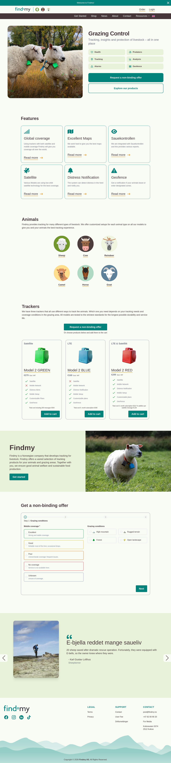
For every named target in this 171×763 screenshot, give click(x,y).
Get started (19, 477)
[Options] (153, 16)
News (104, 16)
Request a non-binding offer (126, 77)
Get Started (80, 16)
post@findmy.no (150, 712)
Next (141, 588)
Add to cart (50, 414)
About (115, 16)
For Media (147, 722)
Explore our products (126, 88)
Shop (94, 16)
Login (152, 9)
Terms (90, 712)
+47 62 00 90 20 (150, 717)
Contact (127, 16)
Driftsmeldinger (121, 722)
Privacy (90, 717)
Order (142, 9)
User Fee (119, 717)
